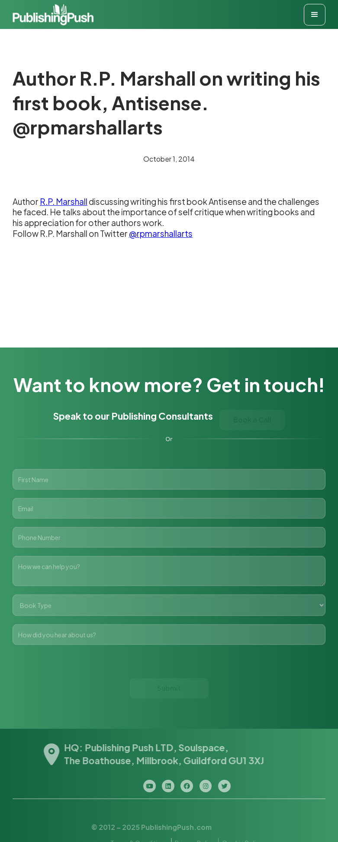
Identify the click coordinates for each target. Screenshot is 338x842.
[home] (53, 14)
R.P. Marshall (63, 201)
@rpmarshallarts (161, 233)
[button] (314, 15)
